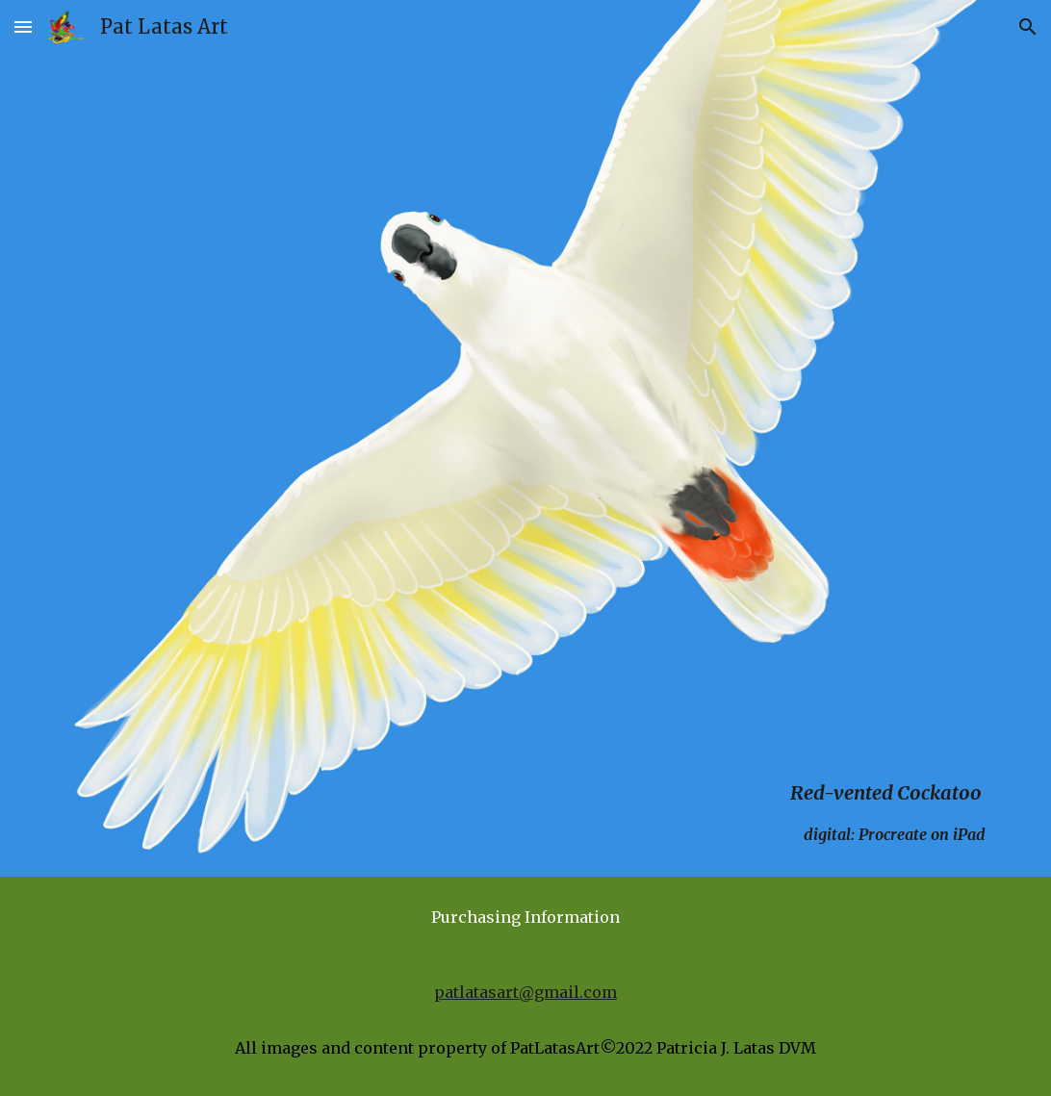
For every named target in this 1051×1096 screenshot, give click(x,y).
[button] (23, 26)
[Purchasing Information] (525, 917)
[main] (525, 465)
